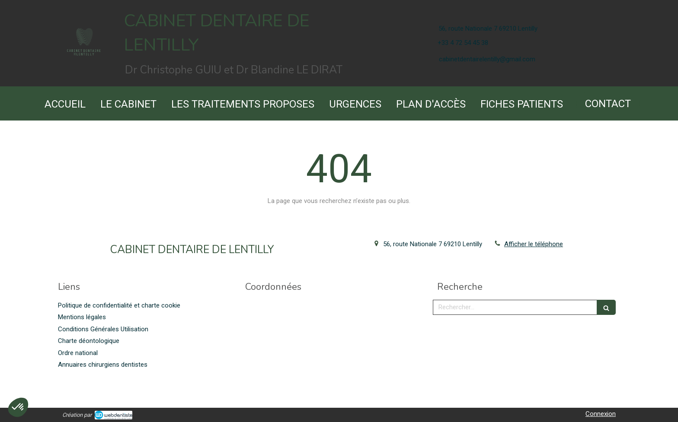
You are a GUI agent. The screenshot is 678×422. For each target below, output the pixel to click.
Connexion (600, 414)
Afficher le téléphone (533, 244)
